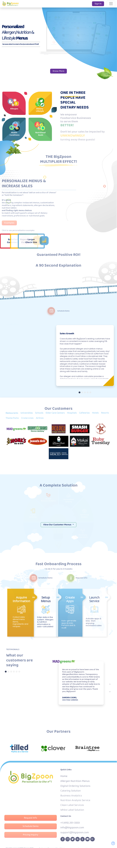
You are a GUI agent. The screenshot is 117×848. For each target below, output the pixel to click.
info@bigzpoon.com (72, 829)
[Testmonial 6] (19, 671)
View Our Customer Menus (57, 760)
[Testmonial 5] (16, 671)
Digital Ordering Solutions (75, 788)
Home (63, 778)
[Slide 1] (79, 392)
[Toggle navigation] (111, 4)
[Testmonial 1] (6, 671)
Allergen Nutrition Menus (75, 783)
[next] (110, 684)
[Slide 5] (90, 392)
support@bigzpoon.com (74, 834)
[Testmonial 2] (8, 671)
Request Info (30, 820)
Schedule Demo (31, 829)
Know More (58, 71)
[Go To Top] (113, 844)
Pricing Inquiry (30, 837)
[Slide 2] (82, 392)
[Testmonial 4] (14, 671)
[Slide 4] (88, 392)
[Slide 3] (85, 392)
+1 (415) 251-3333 (70, 825)
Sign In (98, 4)
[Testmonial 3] (11, 671)
